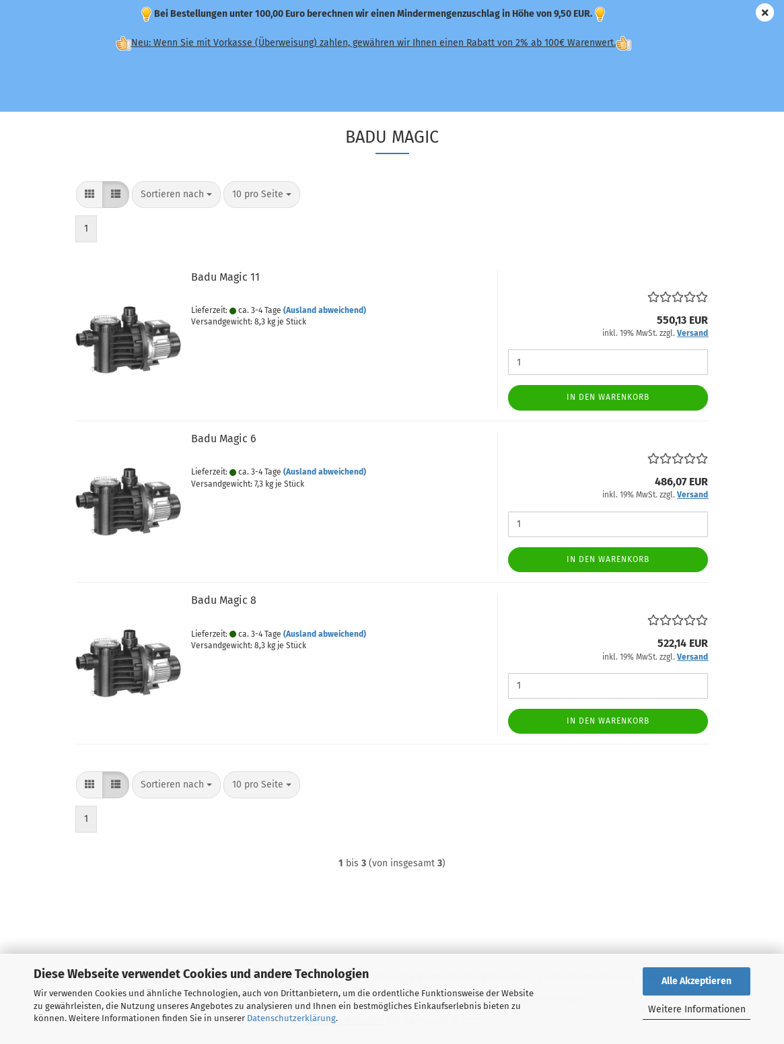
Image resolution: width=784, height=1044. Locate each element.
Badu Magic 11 (225, 277)
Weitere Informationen (697, 1009)
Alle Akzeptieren (697, 981)
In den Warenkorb (608, 397)
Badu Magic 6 (223, 438)
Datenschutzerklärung (291, 1018)
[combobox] (176, 194)
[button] (89, 194)
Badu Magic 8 (223, 600)
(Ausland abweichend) (324, 310)
